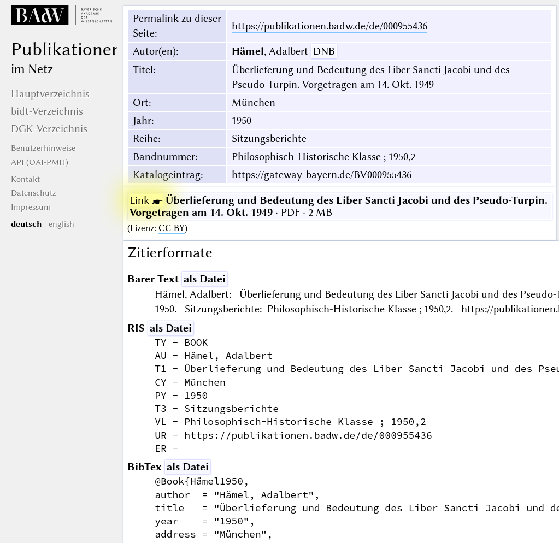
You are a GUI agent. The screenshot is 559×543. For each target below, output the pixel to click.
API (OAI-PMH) (39, 162)
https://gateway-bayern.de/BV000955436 (321, 174)
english (61, 224)
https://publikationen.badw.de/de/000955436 (329, 26)
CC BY (171, 228)
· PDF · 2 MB (339, 206)
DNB (324, 51)
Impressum (31, 207)
